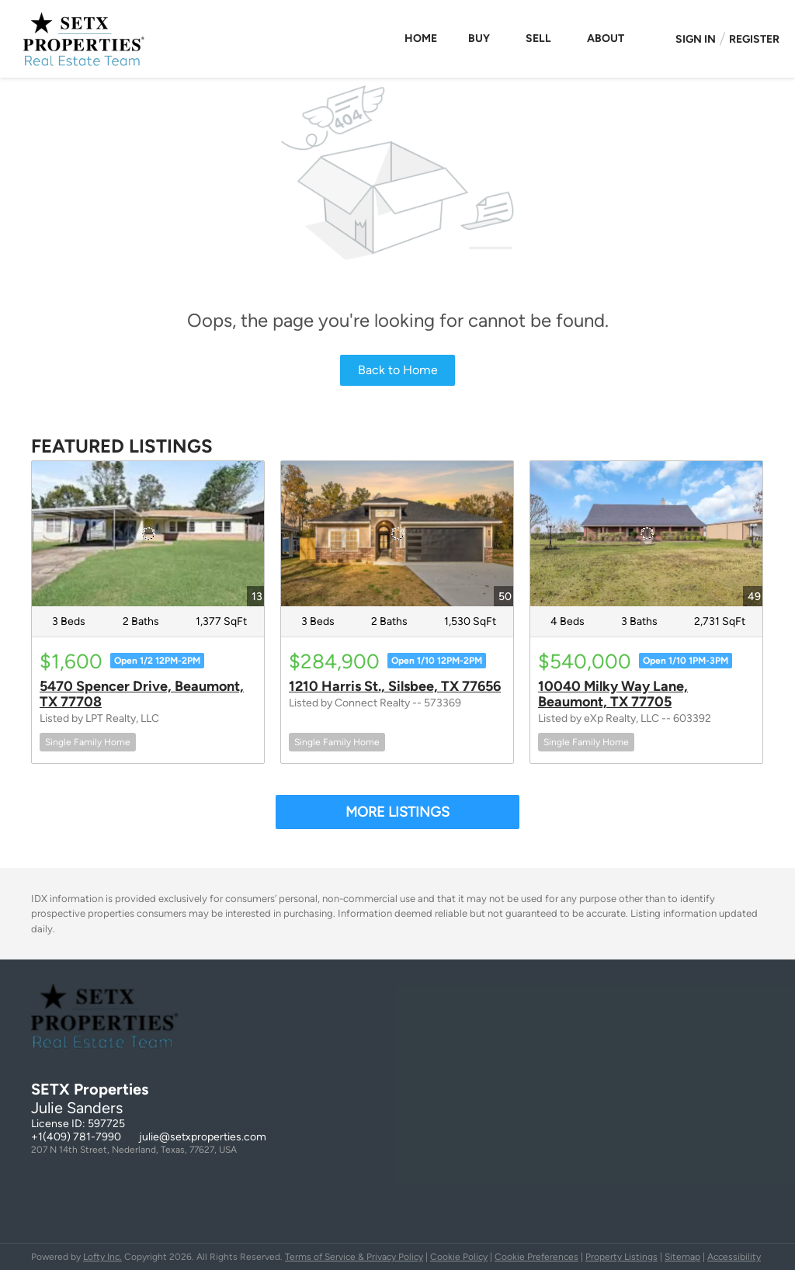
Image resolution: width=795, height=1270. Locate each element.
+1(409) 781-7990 (76, 1136)
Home (420, 38)
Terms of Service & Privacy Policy (354, 1256)
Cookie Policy (459, 1256)
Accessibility (734, 1256)
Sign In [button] (695, 39)
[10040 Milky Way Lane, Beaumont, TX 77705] (646, 533)
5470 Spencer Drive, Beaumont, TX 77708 (142, 694)
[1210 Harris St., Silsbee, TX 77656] (397, 533)
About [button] (605, 38)
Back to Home (398, 370)
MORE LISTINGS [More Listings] (397, 812)
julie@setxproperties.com (202, 1136)
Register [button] (754, 39)
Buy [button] (479, 38)
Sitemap (682, 1256)
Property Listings (621, 1256)
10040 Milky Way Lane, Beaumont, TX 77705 (613, 694)
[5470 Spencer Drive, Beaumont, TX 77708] (148, 533)
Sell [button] (538, 38)
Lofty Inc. (102, 1256)
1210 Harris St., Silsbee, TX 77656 (395, 686)
